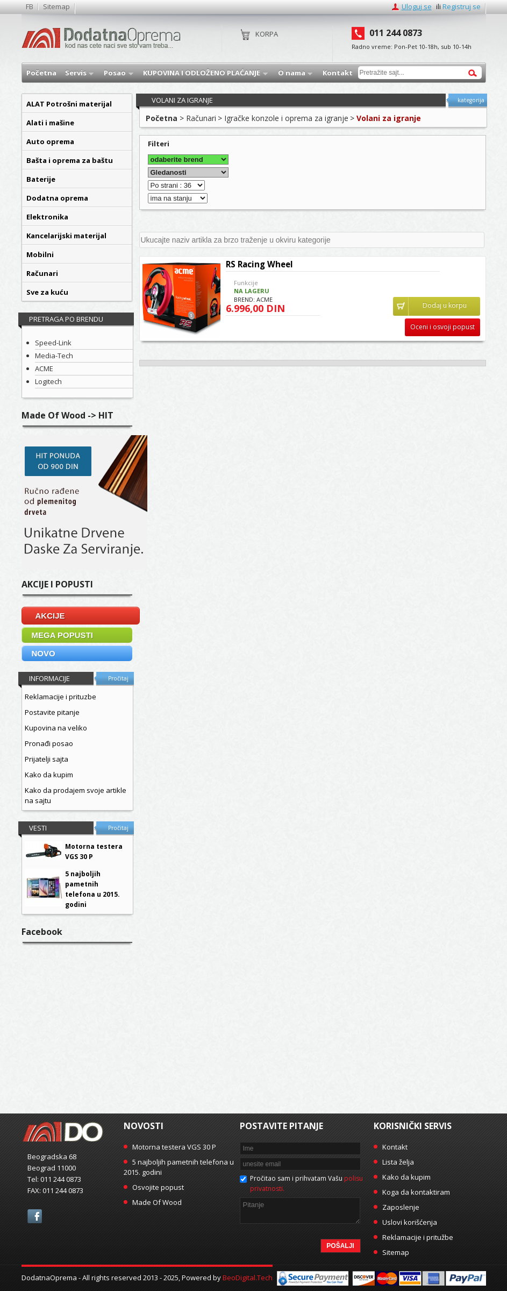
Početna (161, 118)
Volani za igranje (388, 118)
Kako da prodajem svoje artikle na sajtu (75, 795)
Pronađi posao (49, 743)
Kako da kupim (49, 774)
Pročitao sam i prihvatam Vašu (306, 1183)
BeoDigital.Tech (248, 1277)
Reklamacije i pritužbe (417, 1237)
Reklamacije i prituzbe (60, 696)
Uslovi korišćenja (409, 1222)
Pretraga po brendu (66, 319)
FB (29, 6)
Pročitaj (118, 678)
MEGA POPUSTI (62, 635)
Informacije (49, 678)
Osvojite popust (158, 1187)
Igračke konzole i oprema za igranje (286, 118)
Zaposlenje (400, 1207)
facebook (34, 1216)
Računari (201, 118)
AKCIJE (50, 615)
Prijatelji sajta (46, 759)
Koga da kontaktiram (416, 1192)
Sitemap (56, 6)
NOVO (43, 653)
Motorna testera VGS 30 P (174, 1147)
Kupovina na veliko (56, 728)
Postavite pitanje (52, 712)
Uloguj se (417, 6)
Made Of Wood (157, 1202)
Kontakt (395, 1147)
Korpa (266, 34)
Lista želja (398, 1162)
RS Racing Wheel (259, 264)
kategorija (471, 100)
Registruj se (461, 6)
